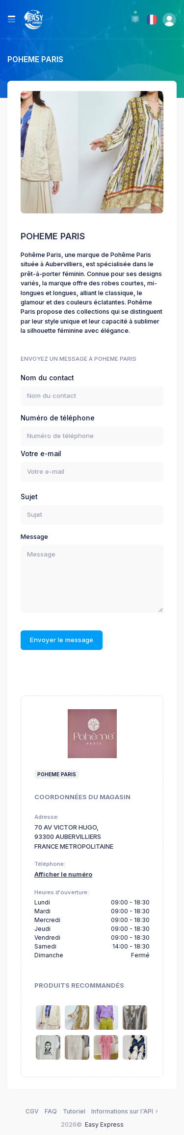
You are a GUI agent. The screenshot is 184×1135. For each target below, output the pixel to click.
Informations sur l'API (125, 1111)
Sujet (29, 497)
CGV (32, 1111)
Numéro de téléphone (58, 418)
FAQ (51, 1111)
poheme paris (56, 774)
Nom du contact (47, 378)
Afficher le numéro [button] (63, 874)
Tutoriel (74, 1111)
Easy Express (104, 1124)
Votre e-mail (41, 454)
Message (34, 536)
